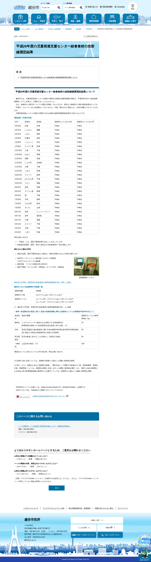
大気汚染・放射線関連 (54, 29)
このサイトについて (30, 508)
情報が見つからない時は (104, 508)
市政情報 (112, 18)
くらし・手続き (39, 18)
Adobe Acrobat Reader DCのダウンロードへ (50, 396)
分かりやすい (22, 466)
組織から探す (130, 18)
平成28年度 (89, 29)
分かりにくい (42, 466)
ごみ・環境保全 (39, 29)
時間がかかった (45, 474)
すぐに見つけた (23, 474)
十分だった (21, 459)
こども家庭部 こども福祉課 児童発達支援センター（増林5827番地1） (44, 426)
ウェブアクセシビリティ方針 (53, 508)
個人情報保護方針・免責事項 (80, 508)
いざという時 (20, 18)
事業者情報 (94, 18)
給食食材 (78, 29)
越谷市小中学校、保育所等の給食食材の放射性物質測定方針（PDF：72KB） (43, 282)
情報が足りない (41, 459)
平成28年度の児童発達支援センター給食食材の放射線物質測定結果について (49, 77)
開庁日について (30, 540)
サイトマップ (123, 508)
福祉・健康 (75, 18)
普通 (30, 459)
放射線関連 (68, 29)
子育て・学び (57, 18)
